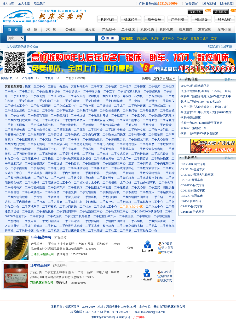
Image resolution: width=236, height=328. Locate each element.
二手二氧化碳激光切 (130, 226)
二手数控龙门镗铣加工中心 (22, 120)
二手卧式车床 (56, 187)
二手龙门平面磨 (104, 144)
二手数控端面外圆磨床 (134, 197)
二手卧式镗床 (50, 120)
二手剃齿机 (127, 173)
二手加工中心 (19, 96)
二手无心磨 (138, 187)
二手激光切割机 (81, 144)
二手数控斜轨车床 (148, 168)
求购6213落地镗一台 (194, 128)
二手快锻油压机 (92, 139)
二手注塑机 (121, 187)
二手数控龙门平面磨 (98, 187)
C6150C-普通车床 (192, 196)
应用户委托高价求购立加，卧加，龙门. (205, 107)
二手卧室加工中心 (114, 163)
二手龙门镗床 (71, 101)
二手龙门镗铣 (68, 206)
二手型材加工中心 (45, 149)
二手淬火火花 (76, 96)
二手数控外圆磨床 (73, 120)
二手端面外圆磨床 (114, 221)
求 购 (51, 29)
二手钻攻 (85, 206)
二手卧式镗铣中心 (122, 168)
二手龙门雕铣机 (32, 226)
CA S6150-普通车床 (193, 169)
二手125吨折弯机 (145, 182)
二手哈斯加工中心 (91, 211)
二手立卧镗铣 (71, 221)
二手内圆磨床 (22, 202)
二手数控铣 (147, 125)
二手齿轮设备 (45, 211)
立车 (214, 38)
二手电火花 (166, 182)
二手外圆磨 (147, 144)
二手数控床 (147, 192)
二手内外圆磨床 (69, 173)
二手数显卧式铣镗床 (161, 115)
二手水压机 (87, 149)
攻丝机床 (94, 96)
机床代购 (107, 19)
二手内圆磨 (55, 202)
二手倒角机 (144, 163)
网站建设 (201, 19)
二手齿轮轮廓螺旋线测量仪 (74, 158)
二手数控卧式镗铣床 (18, 177)
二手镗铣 (36, 197)
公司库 (70, 29)
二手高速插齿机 (78, 168)
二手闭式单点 (33, 173)
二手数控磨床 (91, 163)
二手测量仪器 (91, 173)
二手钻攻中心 (165, 192)
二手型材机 (12, 221)
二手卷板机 (110, 182)
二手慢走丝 (29, 221)
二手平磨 (125, 230)
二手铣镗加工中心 (16, 105)
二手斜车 (51, 226)
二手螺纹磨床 (162, 216)
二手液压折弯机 (98, 115)
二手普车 (59, 139)
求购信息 (142, 38)
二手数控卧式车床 (104, 216)
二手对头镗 (130, 125)
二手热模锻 (87, 125)
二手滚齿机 (104, 105)
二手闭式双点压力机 (101, 120)
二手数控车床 (119, 115)
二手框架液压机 (58, 144)
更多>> (229, 79)
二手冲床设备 (91, 91)
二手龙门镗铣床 (113, 101)
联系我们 (224, 19)
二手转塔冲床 (137, 134)
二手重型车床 (62, 129)
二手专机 (102, 153)
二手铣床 (111, 86)
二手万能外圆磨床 (24, 153)
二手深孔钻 (41, 177)
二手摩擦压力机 (115, 139)
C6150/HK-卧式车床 (193, 164)
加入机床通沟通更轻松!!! (22, 46)
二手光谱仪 (150, 101)
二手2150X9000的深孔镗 (146, 211)
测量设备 (168, 187)
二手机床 (128, 29)
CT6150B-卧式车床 (192, 211)
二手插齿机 (72, 163)
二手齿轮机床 (125, 177)
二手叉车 (151, 226)
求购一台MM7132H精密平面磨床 (201, 122)
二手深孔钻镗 (71, 197)
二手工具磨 (92, 226)
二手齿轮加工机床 (129, 91)
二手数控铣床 (140, 153)
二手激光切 (69, 192)
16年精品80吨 (41, 237)
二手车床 (97, 86)
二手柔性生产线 (69, 153)
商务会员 (154, 19)
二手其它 (168, 168)
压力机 (138, 96)
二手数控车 (87, 105)
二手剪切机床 (71, 91)
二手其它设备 (160, 153)
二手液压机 (78, 115)
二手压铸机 (135, 221)
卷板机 (127, 96)
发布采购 (204, 29)
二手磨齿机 (55, 134)
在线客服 (226, 46)
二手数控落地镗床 (148, 173)
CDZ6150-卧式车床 (193, 185)
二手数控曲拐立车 (39, 129)
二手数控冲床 (25, 230)
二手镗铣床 (75, 187)
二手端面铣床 (105, 149)
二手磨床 (140, 86)
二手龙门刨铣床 (49, 221)
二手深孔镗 (167, 120)
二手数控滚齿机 (67, 125)
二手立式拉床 (119, 153)
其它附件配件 (79, 86)
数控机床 (108, 226)
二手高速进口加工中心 (56, 182)
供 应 (32, 29)
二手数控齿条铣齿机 (150, 149)
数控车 (40, 230)
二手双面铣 (54, 216)
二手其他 (45, 139)
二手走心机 (138, 115)
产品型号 (108, 29)
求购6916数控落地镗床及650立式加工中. (206, 96)
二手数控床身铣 (156, 221)
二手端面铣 (150, 120)
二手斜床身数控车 (73, 230)
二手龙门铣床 (25, 101)
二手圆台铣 (12, 192)
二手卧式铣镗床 (32, 192)
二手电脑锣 (95, 230)
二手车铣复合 (65, 110)
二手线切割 (38, 96)
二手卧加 (48, 110)
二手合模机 (38, 168)
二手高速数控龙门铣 (150, 177)
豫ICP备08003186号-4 (104, 317)
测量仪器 (51, 173)
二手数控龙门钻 (159, 129)
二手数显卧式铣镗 (70, 226)
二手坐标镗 (58, 177)
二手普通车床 (125, 149)
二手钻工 (111, 230)
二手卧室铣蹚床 (35, 163)
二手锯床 (154, 86)
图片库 (90, 29)
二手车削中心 (73, 202)
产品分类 (27, 78)
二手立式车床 (68, 149)
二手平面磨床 (19, 168)
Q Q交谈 (167, 243)
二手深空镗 (95, 129)
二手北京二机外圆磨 (77, 216)
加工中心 (168, 38)
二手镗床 (125, 86)
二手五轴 (88, 153)
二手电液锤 (32, 182)
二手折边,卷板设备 (48, 91)
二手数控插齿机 (110, 110)
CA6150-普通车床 (192, 180)
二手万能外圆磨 (35, 187)
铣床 (28, 86)
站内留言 (167, 247)
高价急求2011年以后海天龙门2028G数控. (206, 112)
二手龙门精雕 (108, 197)
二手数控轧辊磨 (38, 115)
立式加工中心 (13, 173)
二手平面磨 (52, 192)
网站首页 (7, 78)
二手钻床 (10, 91)
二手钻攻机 (37, 216)
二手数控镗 (164, 125)
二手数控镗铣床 (26, 139)
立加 (131, 163)
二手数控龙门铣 (138, 139)
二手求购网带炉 (67, 211)
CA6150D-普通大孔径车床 (197, 174)
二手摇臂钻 (141, 158)
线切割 (155, 38)
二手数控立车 (137, 129)
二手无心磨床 (160, 139)
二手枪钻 (48, 158)
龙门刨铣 (91, 202)
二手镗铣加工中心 (105, 206)
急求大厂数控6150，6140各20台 (201, 101)
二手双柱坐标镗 (115, 129)
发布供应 (221, 11)
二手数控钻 (107, 202)
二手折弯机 (18, 115)
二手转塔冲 (52, 197)
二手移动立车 (99, 168)
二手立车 (109, 91)
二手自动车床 (91, 134)
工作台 (52, 86)
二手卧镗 (168, 173)
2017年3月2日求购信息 (195, 85)
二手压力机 (26, 91)
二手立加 (33, 110)
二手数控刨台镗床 (16, 197)
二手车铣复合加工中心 (148, 202)
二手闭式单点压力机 (41, 125)
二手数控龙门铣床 (114, 134)
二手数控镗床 (137, 105)
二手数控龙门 (59, 115)
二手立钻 (157, 197)
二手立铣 (28, 211)
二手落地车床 (30, 206)
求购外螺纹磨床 (191, 117)
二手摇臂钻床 (13, 187)
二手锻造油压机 (15, 110)
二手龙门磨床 (91, 101)
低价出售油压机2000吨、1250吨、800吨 (206, 91)
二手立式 (154, 187)
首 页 (13, 29)
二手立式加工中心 (65, 105)
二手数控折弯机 (110, 192)
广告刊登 (177, 19)
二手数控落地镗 (21, 149)
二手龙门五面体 (15, 125)
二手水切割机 (36, 144)
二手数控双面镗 (41, 105)
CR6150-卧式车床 (192, 206)
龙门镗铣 (125, 182)
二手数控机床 (152, 91)
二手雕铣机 (72, 134)
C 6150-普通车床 (191, 201)
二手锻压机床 (56, 96)
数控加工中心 (111, 96)
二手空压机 (55, 163)
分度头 (63, 86)
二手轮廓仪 (167, 101)
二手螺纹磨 (143, 216)
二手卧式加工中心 (160, 105)
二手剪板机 (49, 206)
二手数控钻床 (91, 221)
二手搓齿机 (110, 173)
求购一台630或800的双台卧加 (199, 133)
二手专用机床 (154, 96)
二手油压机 (89, 197)
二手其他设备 (105, 177)
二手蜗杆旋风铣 (104, 158)
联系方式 (167, 252)
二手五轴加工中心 (145, 230)
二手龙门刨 (124, 158)
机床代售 (131, 19)
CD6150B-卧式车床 (193, 190)
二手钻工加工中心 (116, 211)
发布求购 (195, 11)
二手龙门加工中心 (47, 101)
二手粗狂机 (124, 202)
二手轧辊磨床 (88, 192)
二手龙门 (120, 105)
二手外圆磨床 (148, 110)
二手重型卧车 (36, 134)
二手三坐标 (133, 101)
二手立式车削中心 (128, 120)
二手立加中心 (154, 206)
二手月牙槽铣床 (15, 129)
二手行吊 (39, 202)
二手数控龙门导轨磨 (81, 177)
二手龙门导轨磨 (87, 110)
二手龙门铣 (130, 110)
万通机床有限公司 (42, 254)
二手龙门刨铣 (56, 168)
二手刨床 (168, 86)
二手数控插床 (160, 158)
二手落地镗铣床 (127, 144)
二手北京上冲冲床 (131, 206)
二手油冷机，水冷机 (87, 182)
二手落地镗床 (48, 153)
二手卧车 (79, 129)
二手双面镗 (130, 192)
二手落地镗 (156, 134)
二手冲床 (74, 139)
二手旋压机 (126, 216)
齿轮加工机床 (199, 38)
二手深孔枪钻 (30, 158)
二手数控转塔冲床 (108, 125)
